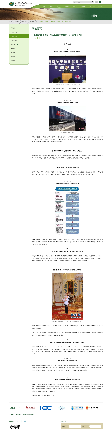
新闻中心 (59, 6)
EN (96, 2)
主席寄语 (11, 414)
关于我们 (51, 6)
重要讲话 (13, 60)
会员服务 (100, 6)
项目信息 (83, 6)
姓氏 (83, 426)
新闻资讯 (24, 21)
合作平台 (75, 6)
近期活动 (13, 44)
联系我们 (31, 414)
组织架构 (25, 414)
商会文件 (13, 56)
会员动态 (14, 40)
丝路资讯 (14, 32)
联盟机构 (67, 6)
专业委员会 (92, 6)
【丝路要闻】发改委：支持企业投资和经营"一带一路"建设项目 (54, 21)
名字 (63, 426)
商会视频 (13, 48)
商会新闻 (32, 21)
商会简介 (18, 414)
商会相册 (13, 52)
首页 (44, 6)
